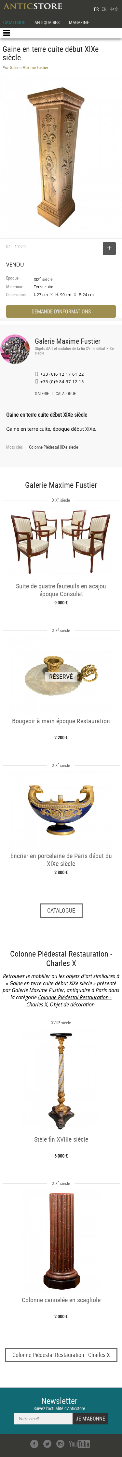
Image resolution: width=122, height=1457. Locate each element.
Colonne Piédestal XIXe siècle (53, 447)
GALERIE (42, 394)
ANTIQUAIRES (47, 22)
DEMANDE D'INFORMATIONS (61, 311)
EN (104, 9)
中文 (114, 9)
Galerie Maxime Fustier (68, 341)
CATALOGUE (14, 22)
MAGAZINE (79, 22)
